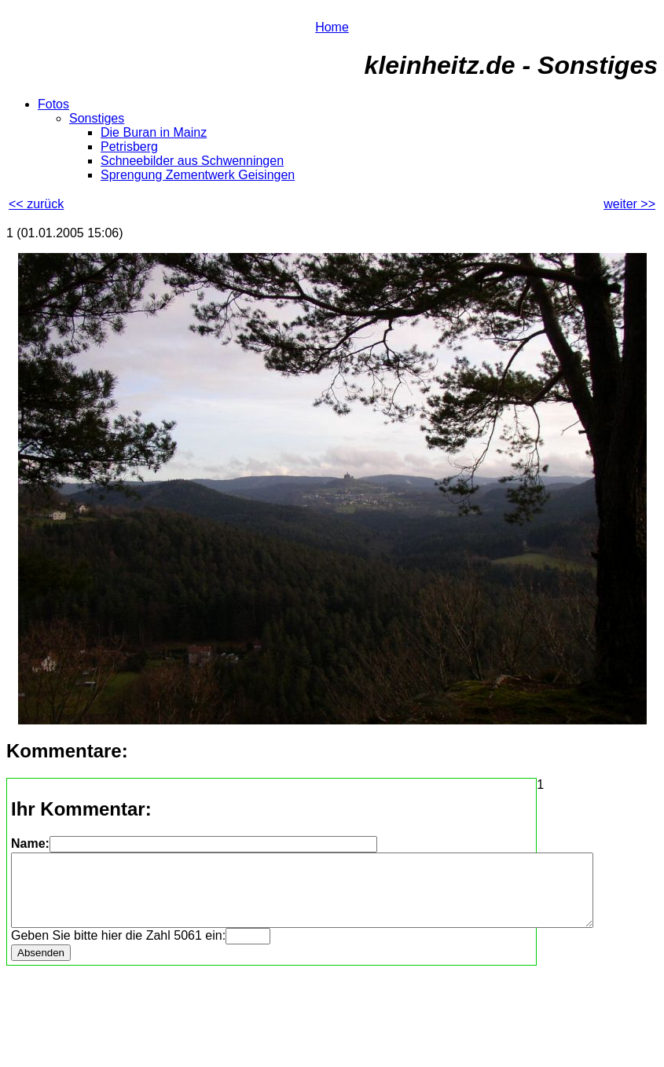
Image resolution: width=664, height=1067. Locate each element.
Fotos (53, 104)
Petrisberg (129, 146)
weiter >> (629, 204)
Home (332, 27)
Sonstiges (96, 118)
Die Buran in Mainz (154, 132)
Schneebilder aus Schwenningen (192, 160)
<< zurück (36, 204)
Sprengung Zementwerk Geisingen (198, 175)
